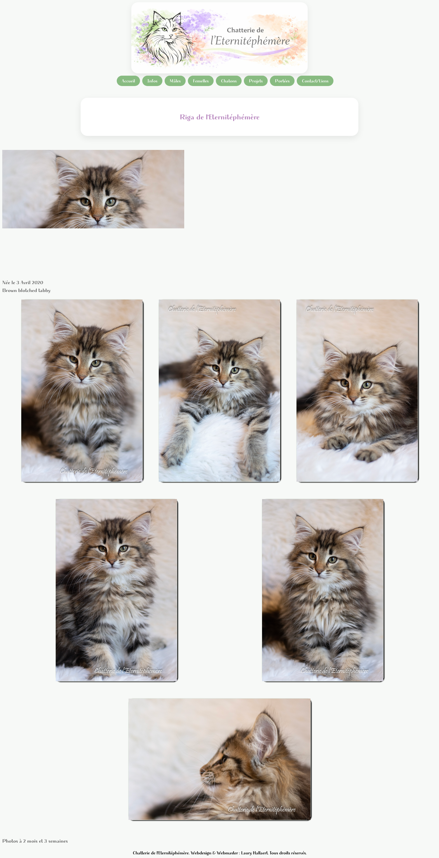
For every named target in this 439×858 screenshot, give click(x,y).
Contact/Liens (315, 81)
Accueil (128, 81)
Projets (256, 81)
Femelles (201, 81)
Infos (152, 81)
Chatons (229, 81)
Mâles (175, 81)
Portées (282, 81)
